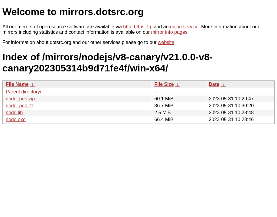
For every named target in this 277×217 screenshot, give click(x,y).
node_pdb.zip (20, 98)
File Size (164, 84)
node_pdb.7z (20, 105)
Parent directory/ (23, 91)
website (166, 42)
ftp (149, 26)
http (127, 26)
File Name (17, 84)
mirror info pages (169, 32)
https (139, 26)
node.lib (14, 112)
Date (214, 84)
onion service (184, 26)
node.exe (16, 119)
